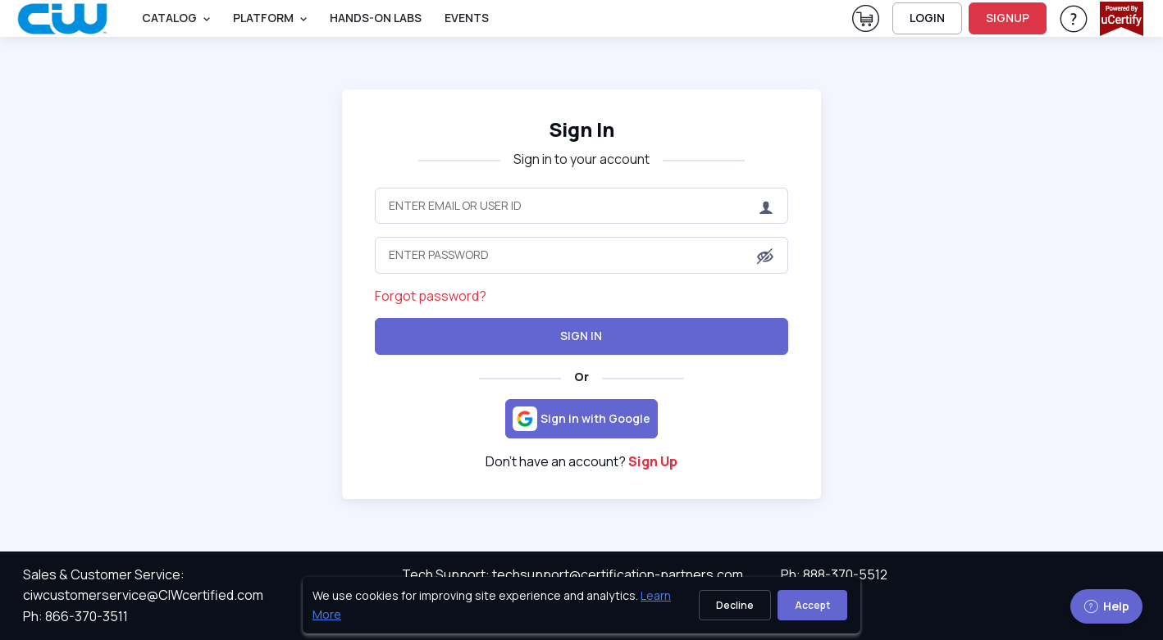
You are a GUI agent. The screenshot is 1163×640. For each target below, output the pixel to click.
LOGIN (927, 17)
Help (1106, 606)
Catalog (169, 17)
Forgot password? (430, 296)
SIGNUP (1007, 17)
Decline (735, 605)
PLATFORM (263, 17)
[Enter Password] (581, 255)
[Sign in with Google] (581, 418)
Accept (812, 605)
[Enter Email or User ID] (581, 206)
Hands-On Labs (376, 17)
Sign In (581, 335)
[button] (765, 256)
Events (467, 17)
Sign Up (652, 461)
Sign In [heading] (581, 129)
